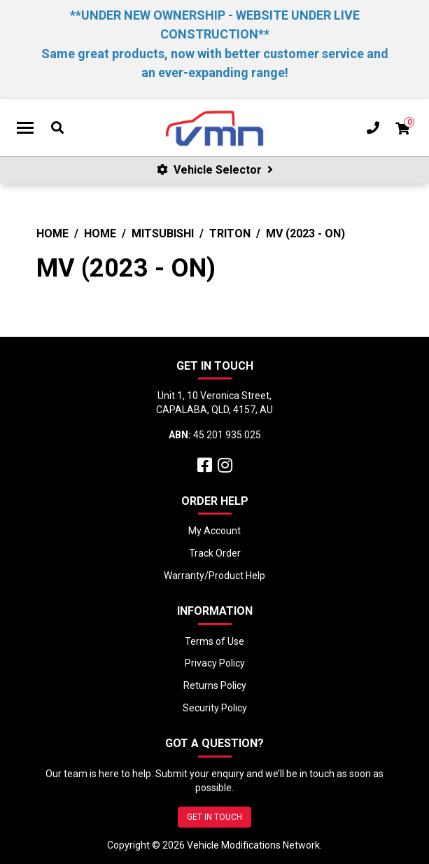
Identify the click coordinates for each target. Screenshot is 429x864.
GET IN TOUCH (214, 817)
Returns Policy (214, 685)
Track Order (215, 553)
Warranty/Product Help (214, 575)
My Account (214, 530)
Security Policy (215, 707)
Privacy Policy (215, 663)
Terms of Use (214, 641)
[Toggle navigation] (25, 128)
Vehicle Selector (215, 169)
